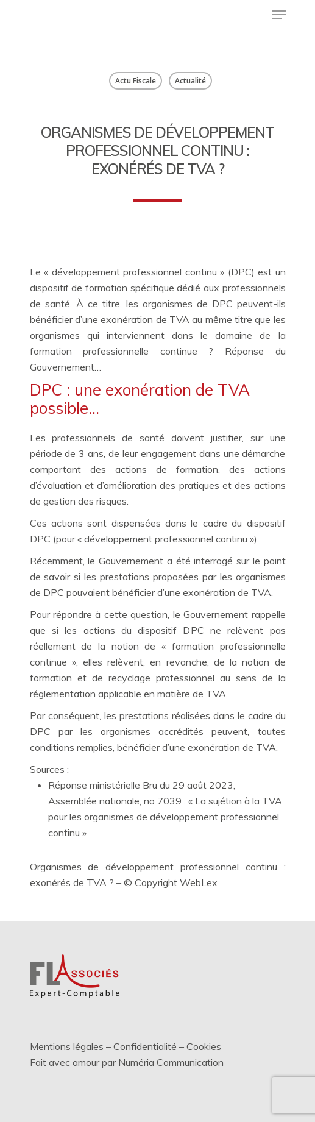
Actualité (190, 81)
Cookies (203, 1046)
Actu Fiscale (135, 81)
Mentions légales (67, 1046)
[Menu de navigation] (279, 15)
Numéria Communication (171, 1062)
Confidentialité (145, 1046)
